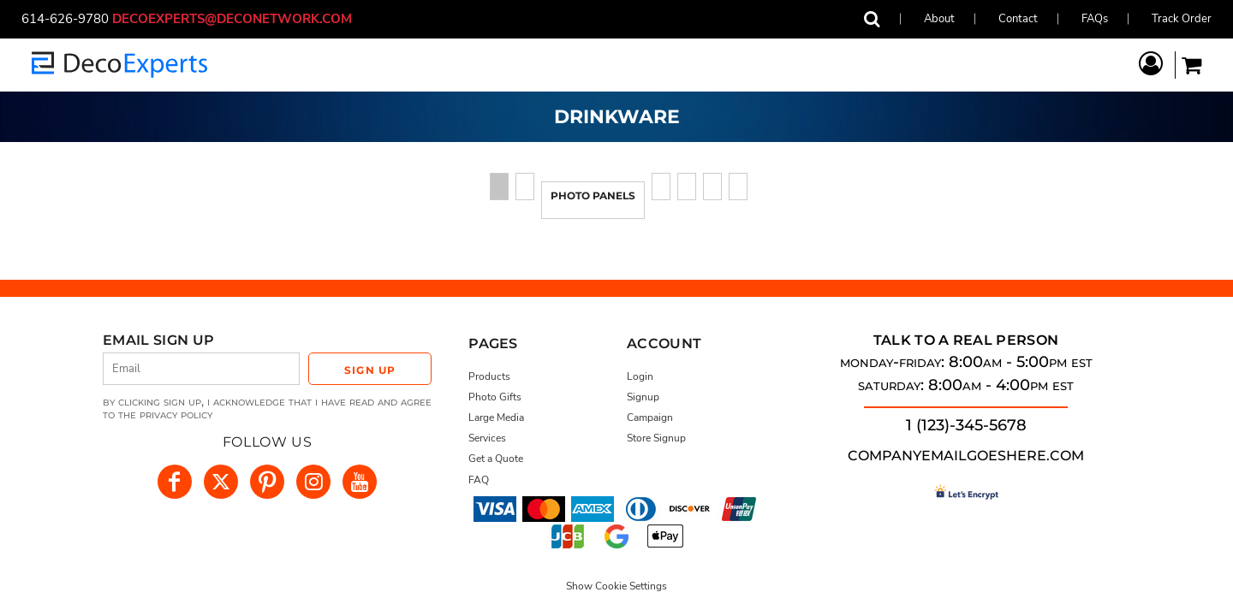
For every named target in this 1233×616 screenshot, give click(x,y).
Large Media (496, 417)
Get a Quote (495, 458)
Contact (1018, 19)
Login (640, 376)
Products (489, 376)
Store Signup (656, 438)
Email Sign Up (158, 340)
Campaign (650, 417)
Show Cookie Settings (616, 586)
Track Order (1182, 19)
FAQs (1094, 19)
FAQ (478, 480)
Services (487, 438)
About (939, 19)
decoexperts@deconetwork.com (239, 18)
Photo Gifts (494, 397)
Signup (643, 397)
